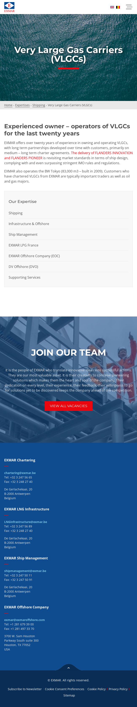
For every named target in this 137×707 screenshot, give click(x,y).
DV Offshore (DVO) (23, 266)
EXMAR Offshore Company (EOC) (34, 256)
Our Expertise (23, 201)
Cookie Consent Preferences (64, 689)
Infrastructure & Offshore (29, 223)
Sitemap (69, 695)
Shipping (38, 105)
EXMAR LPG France (23, 245)
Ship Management (23, 234)
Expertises (22, 105)
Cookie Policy (96, 689)
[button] (129, 7)
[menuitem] (112, 7)
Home (8, 105)
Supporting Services (24, 277)
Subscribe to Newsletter (25, 689)
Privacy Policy (118, 689)
